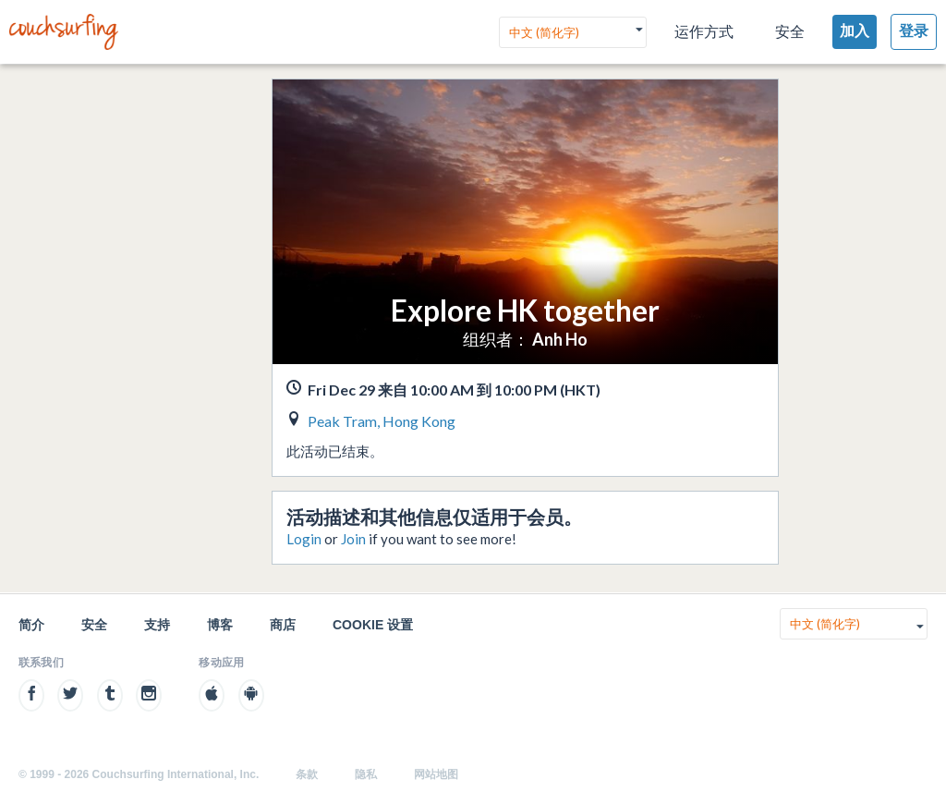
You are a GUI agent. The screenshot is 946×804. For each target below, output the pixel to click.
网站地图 (436, 774)
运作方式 (704, 32)
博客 (220, 624)
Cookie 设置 (373, 624)
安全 (790, 32)
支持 (157, 624)
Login (303, 538)
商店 (283, 624)
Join (353, 538)
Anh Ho (560, 339)
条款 (307, 774)
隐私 (366, 774)
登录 (913, 31)
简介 (31, 624)
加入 (854, 31)
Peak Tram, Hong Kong (381, 421)
